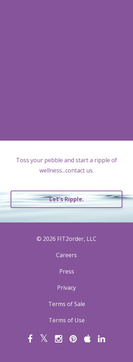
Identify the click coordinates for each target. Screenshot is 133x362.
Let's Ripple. (66, 199)
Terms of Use (67, 320)
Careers (66, 255)
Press (66, 271)
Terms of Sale (66, 304)
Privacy (66, 288)
